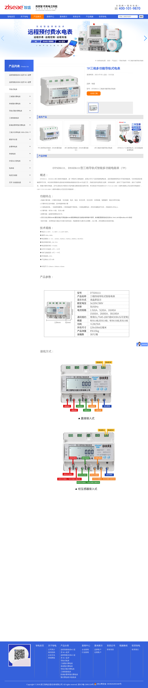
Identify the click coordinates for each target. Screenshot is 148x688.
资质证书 (76, 17)
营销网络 (51, 658)
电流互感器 (13, 175)
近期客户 (97, 652)
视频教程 (123, 645)
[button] (145, 38)
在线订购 (94, 93)
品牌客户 (97, 649)
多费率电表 (13, 147)
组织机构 (51, 652)
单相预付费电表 (14, 104)
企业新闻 (85, 649)
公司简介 (51, 649)
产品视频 (89, 17)
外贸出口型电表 (14, 161)
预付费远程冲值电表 (68, 677)
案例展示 (63, 17)
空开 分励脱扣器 (15, 182)
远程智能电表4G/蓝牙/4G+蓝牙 (20, 75)
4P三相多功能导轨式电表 (103, 148)
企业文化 (51, 655)
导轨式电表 (13, 89)
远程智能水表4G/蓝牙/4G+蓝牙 (20, 82)
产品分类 (65, 645)
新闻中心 (50, 17)
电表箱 (11, 168)
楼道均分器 (13, 139)
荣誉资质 (110, 649)
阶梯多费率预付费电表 (17, 125)
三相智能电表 (14, 118)
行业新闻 (85, 652)
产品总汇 (114, 60)
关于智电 (24, 17)
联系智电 (102, 17)
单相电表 (12, 154)
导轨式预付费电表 (15, 111)
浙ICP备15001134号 (86, 684)
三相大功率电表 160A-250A (19, 132)
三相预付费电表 (14, 96)
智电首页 (11, 17)
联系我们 (135, 649)
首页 (108, 60)
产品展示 (37, 17)
